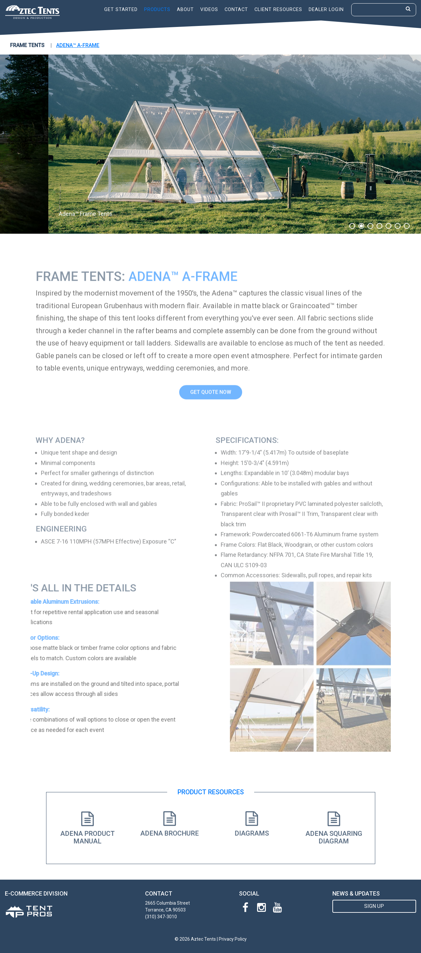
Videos (209, 9)
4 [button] (379, 226)
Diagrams (251, 831)
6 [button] (397, 226)
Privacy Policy (233, 939)
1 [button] (352, 226)
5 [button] (388, 226)
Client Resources (278, 9)
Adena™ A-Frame (77, 45)
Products (157, 9)
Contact (236, 9)
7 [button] (406, 226)
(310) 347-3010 (161, 916)
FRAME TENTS (27, 45)
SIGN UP (374, 906)
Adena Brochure (169, 831)
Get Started (121, 9)
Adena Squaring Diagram (333, 835)
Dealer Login (326, 9)
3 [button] (370, 226)
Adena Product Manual (87, 835)
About (185, 9)
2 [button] (361, 226)
